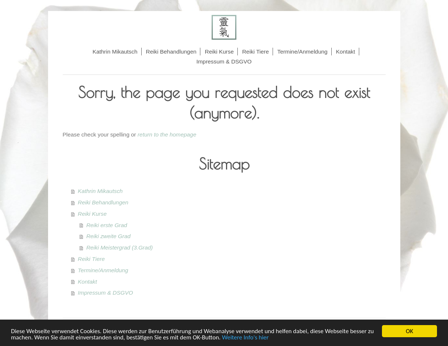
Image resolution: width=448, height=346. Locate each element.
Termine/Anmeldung (103, 270)
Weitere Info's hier (245, 338)
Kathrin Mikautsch (100, 191)
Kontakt (87, 281)
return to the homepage (167, 134)
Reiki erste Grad (106, 225)
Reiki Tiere (91, 259)
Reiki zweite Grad (108, 236)
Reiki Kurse (92, 214)
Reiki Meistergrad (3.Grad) (119, 247)
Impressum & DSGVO (105, 292)
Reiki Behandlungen (103, 202)
